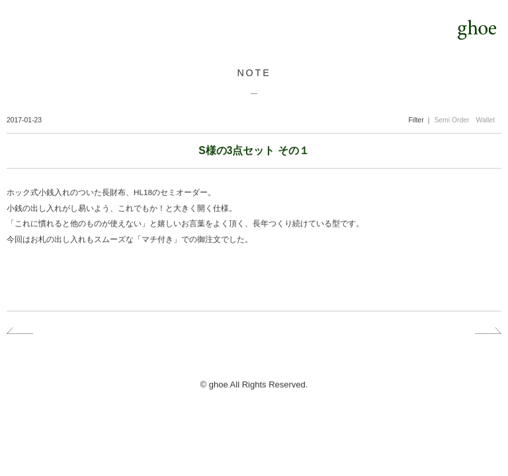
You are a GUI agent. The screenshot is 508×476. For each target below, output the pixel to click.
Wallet (485, 120)
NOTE (254, 72)
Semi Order (451, 120)
